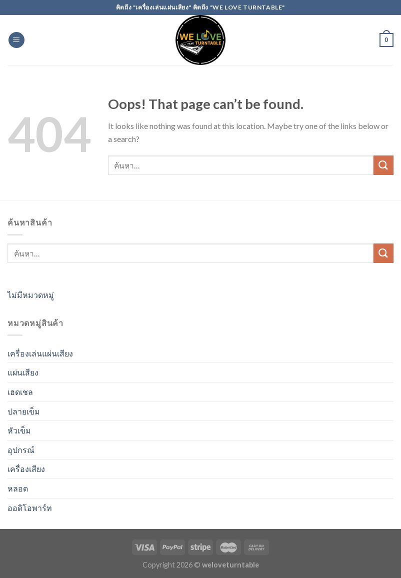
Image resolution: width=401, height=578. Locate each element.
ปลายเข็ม (24, 411)
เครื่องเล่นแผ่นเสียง (40, 353)
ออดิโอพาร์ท (30, 507)
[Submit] (384, 165)
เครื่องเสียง (26, 469)
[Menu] (16, 40)
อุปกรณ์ (21, 449)
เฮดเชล (20, 391)
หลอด (18, 488)
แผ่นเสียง (23, 372)
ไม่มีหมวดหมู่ (31, 295)
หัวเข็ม (19, 430)
